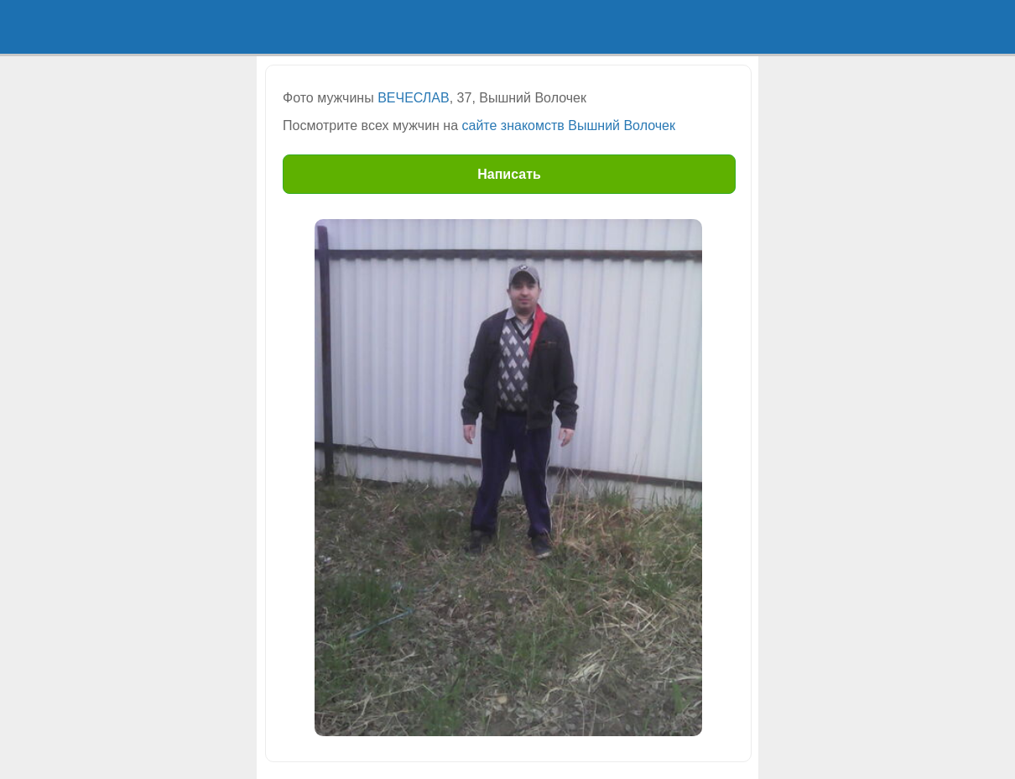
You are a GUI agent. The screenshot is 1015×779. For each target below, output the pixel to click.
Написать (509, 174)
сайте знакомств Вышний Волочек (568, 125)
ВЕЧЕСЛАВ (413, 98)
